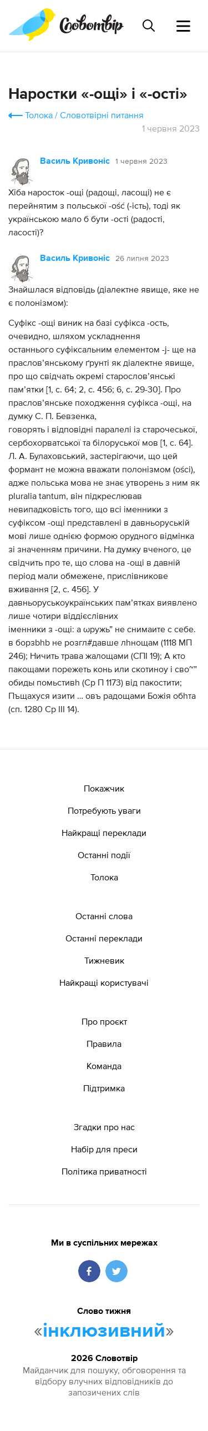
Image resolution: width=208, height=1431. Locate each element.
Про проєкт (104, 1021)
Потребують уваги (104, 810)
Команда (104, 1066)
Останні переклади (104, 938)
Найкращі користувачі (104, 982)
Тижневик (104, 960)
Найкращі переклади (104, 833)
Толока (39, 115)
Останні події (104, 855)
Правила (104, 1044)
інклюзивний (104, 1331)
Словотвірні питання (102, 115)
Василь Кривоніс (75, 161)
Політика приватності (104, 1171)
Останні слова (104, 916)
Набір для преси (104, 1149)
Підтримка (104, 1088)
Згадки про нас (104, 1127)
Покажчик (104, 788)
